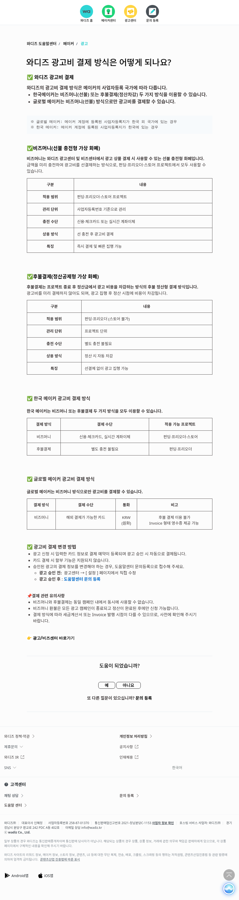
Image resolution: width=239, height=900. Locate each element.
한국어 (177, 767)
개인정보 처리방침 (136, 736)
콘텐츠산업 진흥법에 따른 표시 (60, 859)
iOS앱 (45, 875)
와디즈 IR (14, 757)
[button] (229, 888)
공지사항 (129, 746)
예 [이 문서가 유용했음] (107, 685)
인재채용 (129, 757)
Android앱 (16, 875)
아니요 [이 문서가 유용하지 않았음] (128, 685)
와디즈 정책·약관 (19, 736)
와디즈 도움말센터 (42, 43)
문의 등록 (144, 698)
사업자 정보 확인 (163, 823)
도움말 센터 (16, 805)
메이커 (68, 43)
